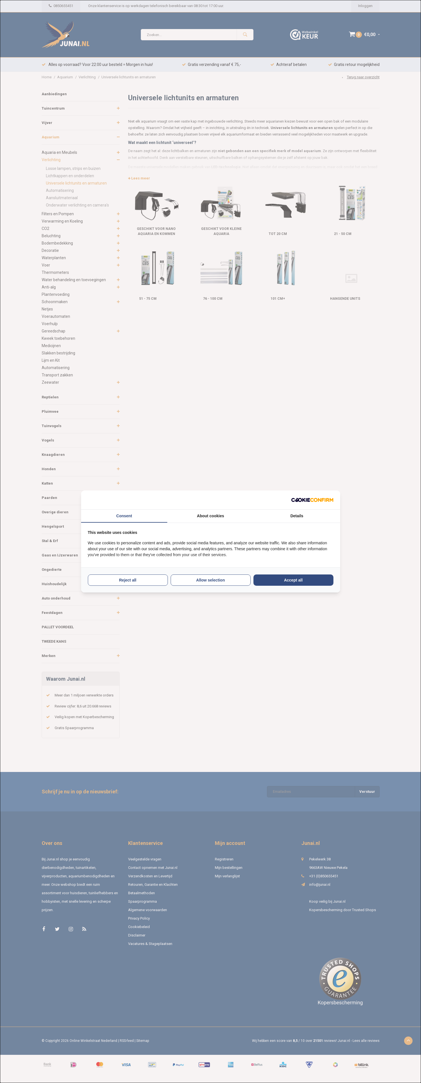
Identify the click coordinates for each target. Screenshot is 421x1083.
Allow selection (210, 580)
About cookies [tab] (210, 516)
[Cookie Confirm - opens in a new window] (312, 500)
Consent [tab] (124, 516)
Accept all (293, 580)
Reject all (127, 580)
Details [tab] (296, 516)
